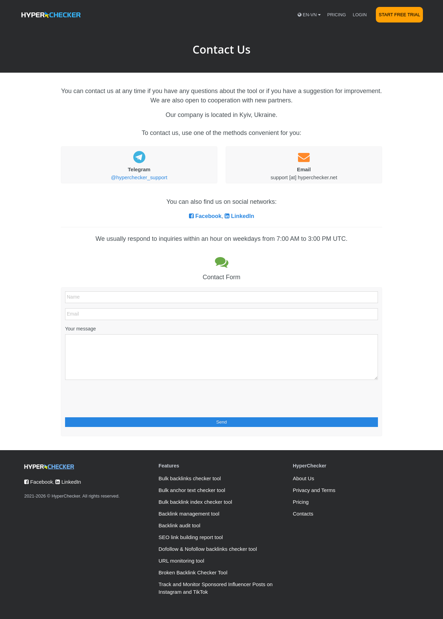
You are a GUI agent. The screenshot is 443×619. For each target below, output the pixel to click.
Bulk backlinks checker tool (190, 478)
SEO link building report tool (191, 537)
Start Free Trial (399, 14)
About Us (303, 478)
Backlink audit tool (179, 525)
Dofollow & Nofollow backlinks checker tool (208, 549)
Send (221, 422)
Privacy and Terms (314, 490)
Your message (80, 328)
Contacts (303, 514)
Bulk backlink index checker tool (195, 502)
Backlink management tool (189, 514)
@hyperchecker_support (139, 177)
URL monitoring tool (181, 561)
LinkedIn (239, 216)
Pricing (336, 14)
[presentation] (117, 398)
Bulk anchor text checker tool (192, 490)
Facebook (205, 216)
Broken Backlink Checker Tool (193, 572)
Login (360, 14)
